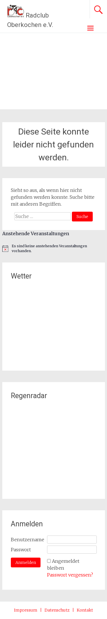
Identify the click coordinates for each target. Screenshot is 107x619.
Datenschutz (57, 610)
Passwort (21, 549)
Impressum (25, 610)
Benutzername (27, 539)
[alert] (53, 248)
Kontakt (85, 610)
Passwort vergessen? (70, 575)
